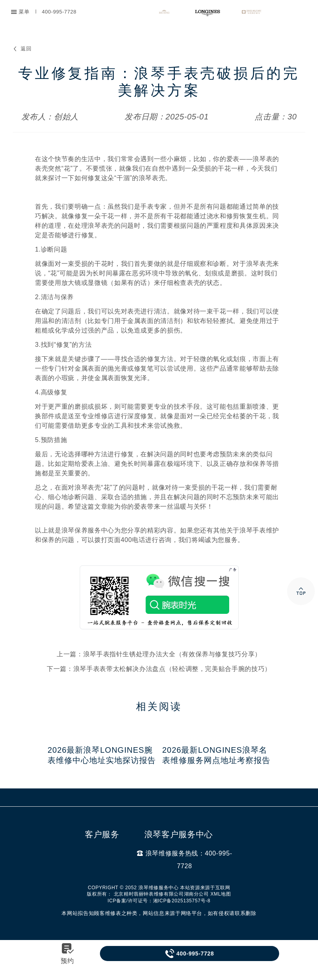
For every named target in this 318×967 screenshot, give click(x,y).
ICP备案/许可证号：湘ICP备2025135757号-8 (158, 901)
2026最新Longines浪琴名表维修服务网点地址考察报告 (216, 755)
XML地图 (221, 894)
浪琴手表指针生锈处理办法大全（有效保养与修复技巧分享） (172, 654)
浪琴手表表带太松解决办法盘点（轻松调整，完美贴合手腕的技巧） (172, 668)
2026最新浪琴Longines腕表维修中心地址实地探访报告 (102, 755)
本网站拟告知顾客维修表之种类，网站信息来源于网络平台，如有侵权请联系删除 (158, 913)
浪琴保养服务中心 (87, 530)
